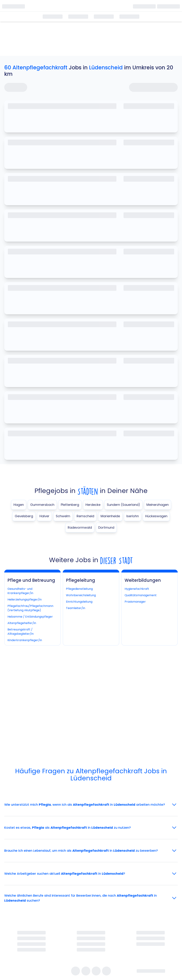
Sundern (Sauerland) (123, 504)
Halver (44, 516)
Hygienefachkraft (137, 589)
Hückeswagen (156, 516)
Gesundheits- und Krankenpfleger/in (20, 591)
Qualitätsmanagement (141, 595)
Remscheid (85, 516)
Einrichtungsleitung (79, 602)
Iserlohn (132, 516)
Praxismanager (135, 602)
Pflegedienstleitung (79, 589)
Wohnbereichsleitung (81, 595)
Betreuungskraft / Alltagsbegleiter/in (20, 631)
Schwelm (63, 516)
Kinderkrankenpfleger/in (24, 640)
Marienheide (110, 516)
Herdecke (92, 504)
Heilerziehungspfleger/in (24, 599)
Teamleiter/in (75, 608)
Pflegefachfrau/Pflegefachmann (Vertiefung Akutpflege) (30, 608)
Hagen (19, 504)
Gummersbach (42, 504)
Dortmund (106, 527)
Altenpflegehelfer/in (21, 623)
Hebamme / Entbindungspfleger (30, 617)
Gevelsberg (24, 516)
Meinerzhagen (157, 504)
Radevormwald (80, 527)
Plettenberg (70, 504)
